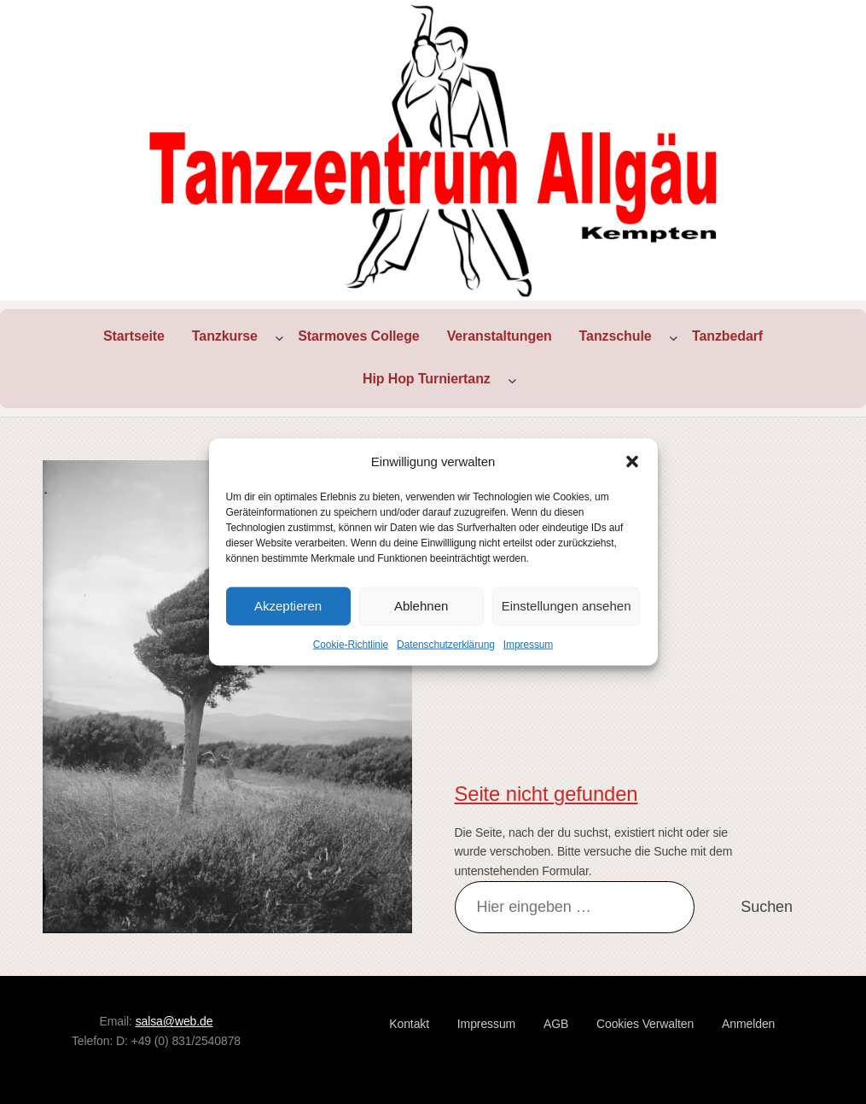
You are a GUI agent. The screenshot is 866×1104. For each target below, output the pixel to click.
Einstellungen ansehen (566, 606)
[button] (632, 461)
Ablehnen (421, 606)
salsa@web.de (174, 1021)
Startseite (134, 336)
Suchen (767, 906)
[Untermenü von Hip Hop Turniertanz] (512, 379)
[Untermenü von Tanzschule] (673, 337)
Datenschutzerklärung (446, 644)
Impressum (528, 644)
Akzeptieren (288, 606)
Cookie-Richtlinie (350, 644)
